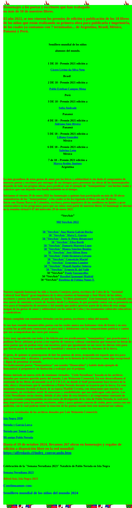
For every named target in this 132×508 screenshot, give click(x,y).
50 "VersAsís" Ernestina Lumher (67, 262)
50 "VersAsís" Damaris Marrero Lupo (67, 245)
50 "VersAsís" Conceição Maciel (68, 259)
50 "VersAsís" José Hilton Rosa (67, 252)
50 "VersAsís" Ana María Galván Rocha (68, 231)
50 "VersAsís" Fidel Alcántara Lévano (67, 255)
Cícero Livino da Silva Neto (68, 69)
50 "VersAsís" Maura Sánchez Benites (67, 249)
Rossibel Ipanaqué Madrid (76, 276)
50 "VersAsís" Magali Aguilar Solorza (67, 266)
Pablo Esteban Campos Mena (67, 88)
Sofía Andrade (68, 107)
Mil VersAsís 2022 (67, 222)
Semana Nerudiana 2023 (18, 472)
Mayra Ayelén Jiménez (67, 163)
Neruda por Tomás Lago (18, 431)
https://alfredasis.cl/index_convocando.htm (37, 453)
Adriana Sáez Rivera (68, 124)
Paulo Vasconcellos (76, 273)
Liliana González (67, 137)
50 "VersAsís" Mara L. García (68, 235)
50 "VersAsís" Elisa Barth (67, 242)
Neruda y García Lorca (17, 424)
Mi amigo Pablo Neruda (18, 437)
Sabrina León (67, 150)
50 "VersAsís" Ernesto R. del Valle (67, 269)
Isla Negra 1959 (13, 418)
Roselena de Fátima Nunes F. (77, 279)
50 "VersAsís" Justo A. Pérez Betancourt (67, 238)
